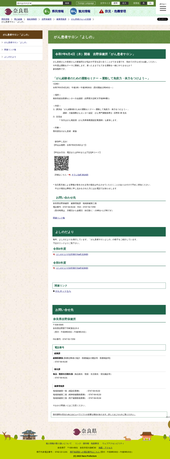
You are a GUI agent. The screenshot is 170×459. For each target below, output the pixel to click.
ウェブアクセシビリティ (113, 443)
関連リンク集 (10, 49)
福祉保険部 (32, 19)
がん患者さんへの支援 (81, 19)
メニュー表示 (163, 7)
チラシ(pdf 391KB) (80, 175)
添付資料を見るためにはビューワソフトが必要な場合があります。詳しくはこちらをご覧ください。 (94, 414)
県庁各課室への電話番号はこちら (85, 452)
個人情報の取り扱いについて (59, 443)
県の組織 (18, 19)
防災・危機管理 (115, 11)
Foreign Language (86, 3)
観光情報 (84, 11)
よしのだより (10, 57)
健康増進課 (61, 19)
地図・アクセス (105, 448)
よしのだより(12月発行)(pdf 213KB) (72, 254)
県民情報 (58, 11)
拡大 (124, 3)
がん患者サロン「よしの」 (16, 42)
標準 (116, 3)
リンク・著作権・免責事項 (87, 443)
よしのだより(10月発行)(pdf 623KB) (72, 268)
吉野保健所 (47, 19)
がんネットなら (63, 291)
